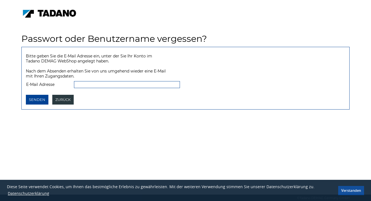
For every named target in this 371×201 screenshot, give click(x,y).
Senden (37, 99)
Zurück (63, 99)
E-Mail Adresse (40, 84)
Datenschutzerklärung (28, 193)
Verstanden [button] (351, 190)
